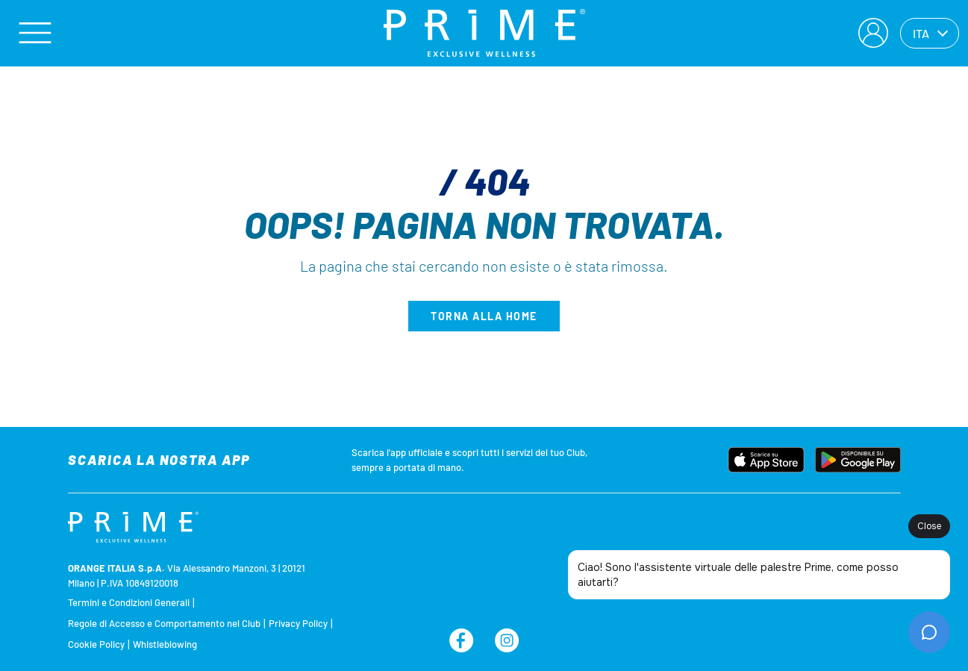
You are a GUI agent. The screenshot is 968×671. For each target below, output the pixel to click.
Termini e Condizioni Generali (129, 602)
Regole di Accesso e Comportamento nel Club (164, 623)
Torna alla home (484, 316)
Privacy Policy (298, 623)
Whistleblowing (165, 644)
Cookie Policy (96, 644)
